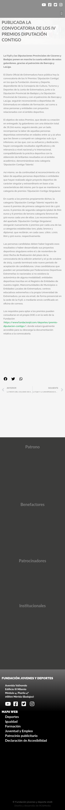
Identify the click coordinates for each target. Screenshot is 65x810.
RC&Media (45, 805)
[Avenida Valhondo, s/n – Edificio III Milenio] (32, 772)
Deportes (12, 717)
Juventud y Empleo (19, 731)
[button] (61, 13)
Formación (13, 726)
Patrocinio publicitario (21, 736)
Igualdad (11, 721)
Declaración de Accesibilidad (26, 740)
